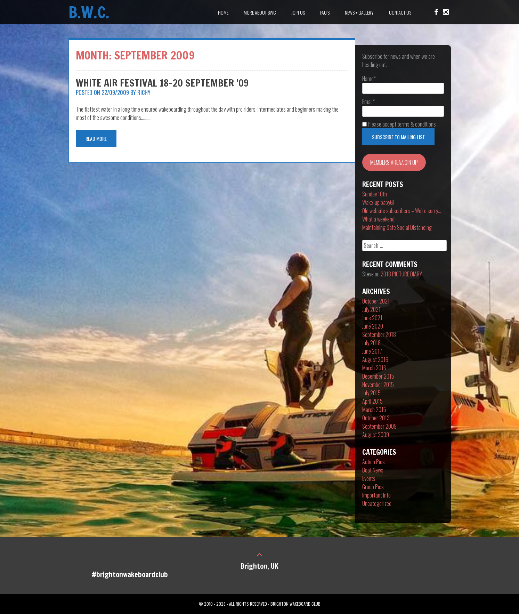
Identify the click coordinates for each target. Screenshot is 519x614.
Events (368, 478)
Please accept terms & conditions (399, 124)
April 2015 (372, 401)
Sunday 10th (374, 194)
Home (223, 12)
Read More (96, 138)
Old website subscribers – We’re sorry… (401, 211)
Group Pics (373, 487)
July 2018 (371, 343)
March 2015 (374, 409)
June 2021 (372, 318)
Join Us (298, 12)
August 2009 (375, 434)
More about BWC (260, 12)
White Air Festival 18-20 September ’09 (162, 83)
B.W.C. (89, 12)
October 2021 (376, 301)
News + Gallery (359, 12)
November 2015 (378, 384)
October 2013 (376, 418)
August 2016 (375, 359)
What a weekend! (379, 219)
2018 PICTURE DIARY (401, 274)
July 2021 (371, 309)
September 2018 (379, 334)
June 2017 (372, 351)
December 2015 (378, 376)
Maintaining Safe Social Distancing (397, 227)
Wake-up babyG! (378, 202)
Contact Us (400, 12)
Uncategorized (376, 503)
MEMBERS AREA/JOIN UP (394, 162)
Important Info (376, 495)
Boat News (372, 470)
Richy (144, 92)
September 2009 (379, 426)
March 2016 (374, 368)
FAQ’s (325, 12)
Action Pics (373, 462)
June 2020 (372, 326)
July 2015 (371, 393)
